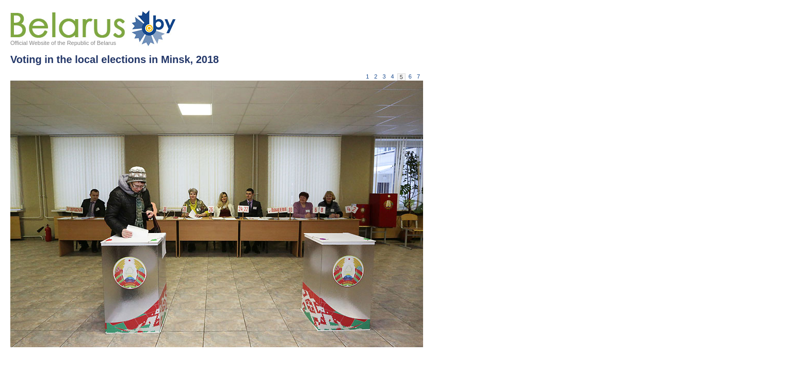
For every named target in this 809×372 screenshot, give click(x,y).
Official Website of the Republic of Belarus (63, 43)
